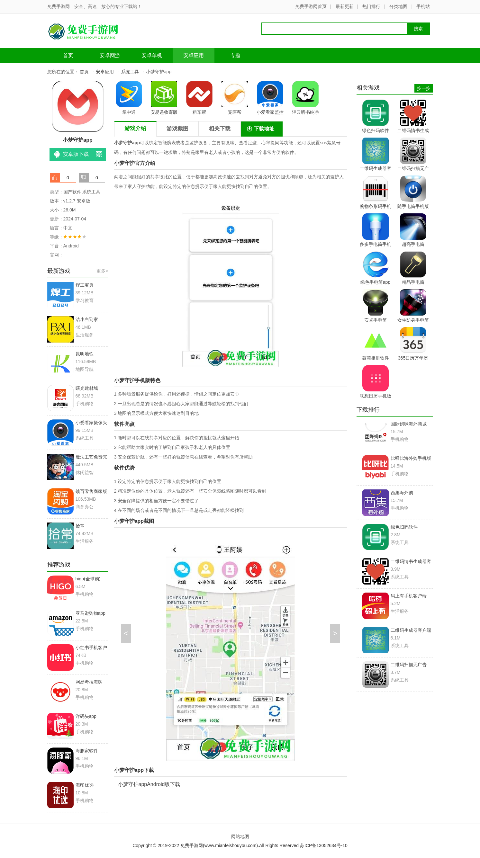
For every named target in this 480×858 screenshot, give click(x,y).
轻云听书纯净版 (305, 99)
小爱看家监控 (270, 98)
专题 (235, 55)
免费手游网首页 (311, 6)
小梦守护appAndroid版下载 (149, 784)
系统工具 (130, 71)
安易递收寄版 (163, 98)
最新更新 (345, 6)
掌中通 (129, 98)
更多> (102, 270)
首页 (68, 55)
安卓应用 (193, 55)
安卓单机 (151, 55)
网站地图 (240, 836)
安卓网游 (110, 55)
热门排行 (371, 6)
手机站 (423, 6)
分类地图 (398, 6)
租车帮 (199, 98)
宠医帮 (235, 98)
